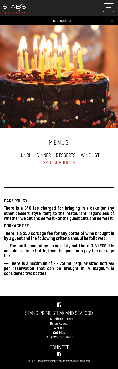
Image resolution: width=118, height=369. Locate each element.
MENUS (59, 142)
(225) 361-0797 (62, 337)
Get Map (59, 332)
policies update (59, 20)
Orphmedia (84, 361)
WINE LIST (90, 155)
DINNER (44, 155)
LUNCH (25, 155)
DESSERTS (66, 155)
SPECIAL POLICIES (59, 162)
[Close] (112, 20)
